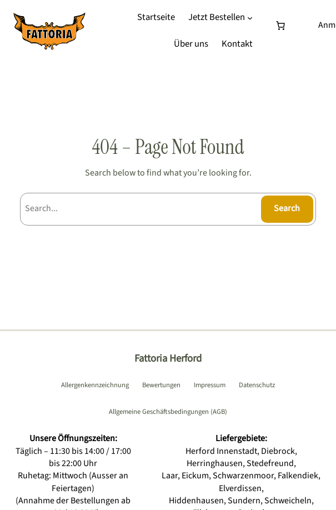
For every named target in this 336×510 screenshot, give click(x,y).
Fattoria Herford (168, 358)
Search (287, 208)
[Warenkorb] (282, 25)
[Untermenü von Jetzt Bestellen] (250, 18)
